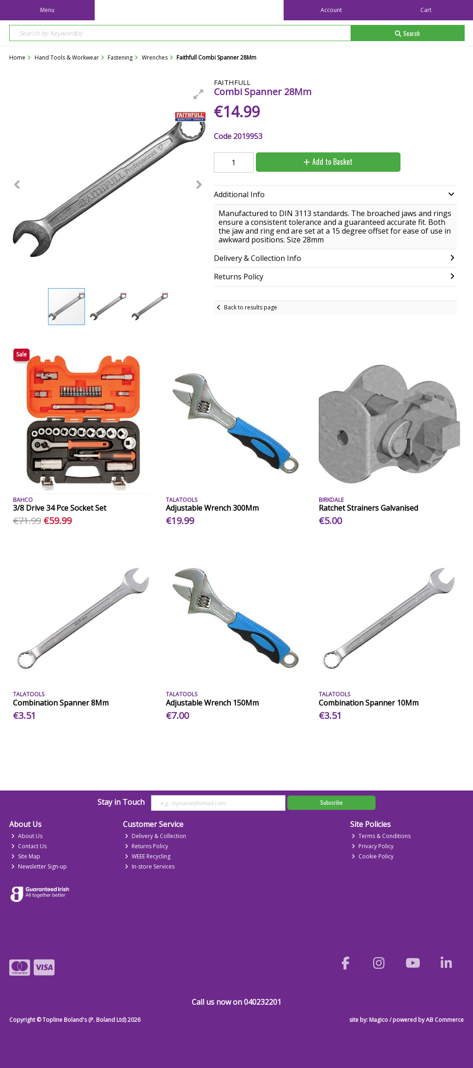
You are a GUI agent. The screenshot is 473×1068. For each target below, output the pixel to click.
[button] (198, 94)
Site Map (25, 856)
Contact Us (29, 846)
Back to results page (250, 307)
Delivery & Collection (155, 836)
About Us (26, 836)
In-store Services (150, 866)
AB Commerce (445, 1020)
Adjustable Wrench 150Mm (212, 703)
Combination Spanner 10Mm (368, 703)
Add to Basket (327, 161)
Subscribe (331, 802)
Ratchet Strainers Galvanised (368, 508)
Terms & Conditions (381, 836)
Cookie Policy (373, 856)
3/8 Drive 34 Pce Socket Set (59, 508)
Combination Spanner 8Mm (61, 703)
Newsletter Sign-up (39, 866)
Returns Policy (146, 846)
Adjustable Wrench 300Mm (212, 508)
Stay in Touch (121, 802)
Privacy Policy (373, 846)
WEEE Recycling (147, 856)
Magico (378, 1020)
